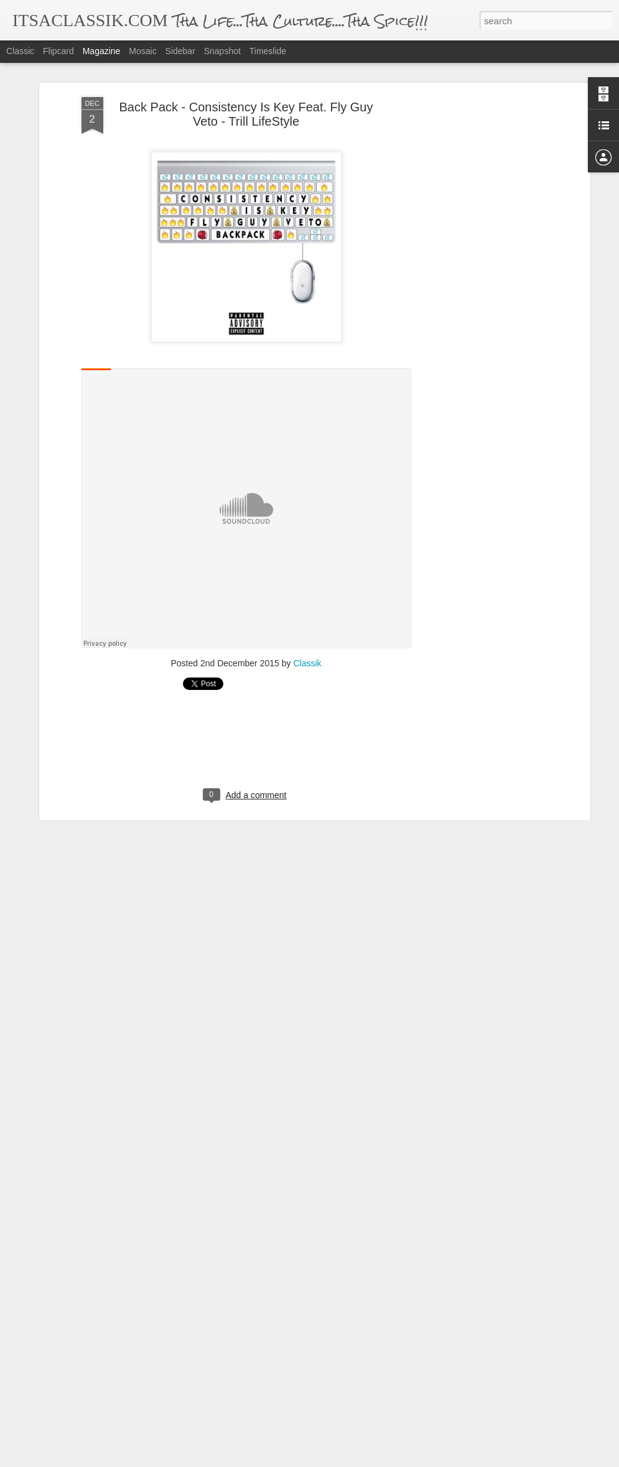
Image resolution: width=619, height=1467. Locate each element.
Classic (20, 51)
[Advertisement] (479, 293)
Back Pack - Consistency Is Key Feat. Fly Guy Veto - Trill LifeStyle (246, 114)
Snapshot (222, 51)
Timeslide (267, 51)
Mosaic (142, 51)
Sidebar (180, 51)
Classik (307, 663)
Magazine (102, 51)
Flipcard (58, 51)
